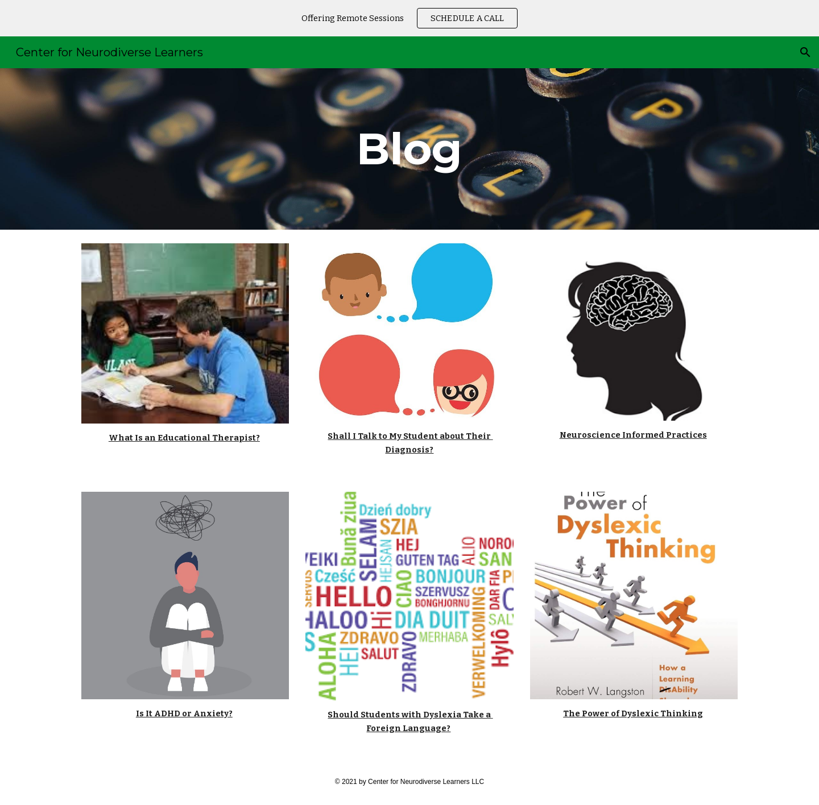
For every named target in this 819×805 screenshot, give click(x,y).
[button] (805, 52)
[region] (409, 18)
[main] (409, 149)
